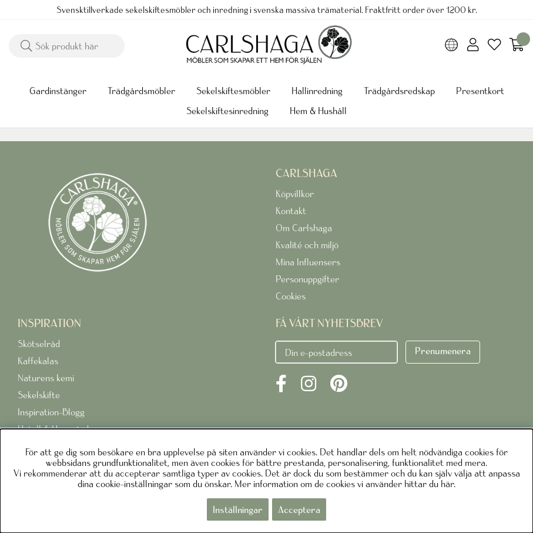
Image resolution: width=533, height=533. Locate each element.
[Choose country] (451, 46)
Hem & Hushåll (318, 110)
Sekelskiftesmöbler (233, 90)
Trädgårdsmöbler (141, 90)
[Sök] (67, 46)
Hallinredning (317, 90)
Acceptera (299, 509)
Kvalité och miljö (307, 244)
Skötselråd (39, 343)
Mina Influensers (308, 261)
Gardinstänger (57, 90)
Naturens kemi (46, 377)
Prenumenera (443, 350)
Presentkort (480, 90)
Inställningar (238, 509)
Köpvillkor (295, 193)
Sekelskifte (39, 394)
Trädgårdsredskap (399, 90)
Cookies (291, 296)
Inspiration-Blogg (51, 412)
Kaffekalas (38, 360)
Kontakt (291, 210)
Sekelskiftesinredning (227, 110)
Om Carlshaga (304, 227)
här (447, 483)
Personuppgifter (307, 279)
